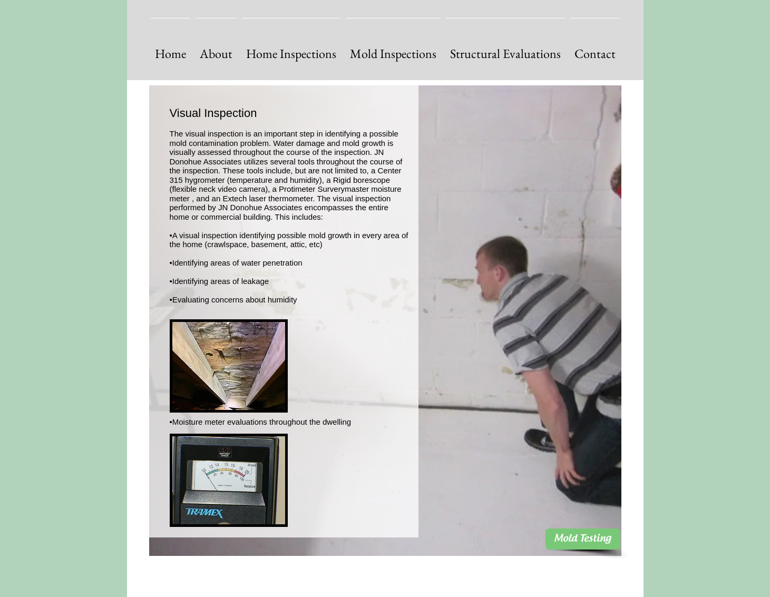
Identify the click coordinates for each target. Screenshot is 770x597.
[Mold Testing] (582, 539)
